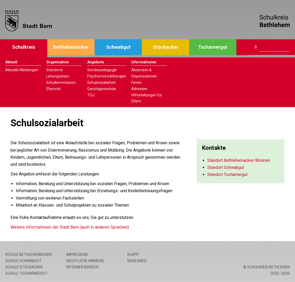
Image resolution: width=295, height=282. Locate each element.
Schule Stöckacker (24, 267)
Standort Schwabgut (225, 167)
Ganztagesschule (101, 89)
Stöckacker (165, 47)
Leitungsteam (57, 76)
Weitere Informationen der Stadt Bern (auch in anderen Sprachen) (70, 227)
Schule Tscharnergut (26, 273)
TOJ (90, 95)
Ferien (136, 82)
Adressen (139, 89)
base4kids (137, 261)
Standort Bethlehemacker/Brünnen (238, 160)
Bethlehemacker (71, 47)
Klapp (133, 254)
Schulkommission (61, 82)
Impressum (76, 254)
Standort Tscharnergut (227, 174)
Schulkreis (23, 47)
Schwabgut (118, 47)
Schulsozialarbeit (101, 82)
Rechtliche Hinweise (85, 261)
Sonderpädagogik (102, 70)
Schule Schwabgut (23, 261)
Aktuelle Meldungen (21, 70)
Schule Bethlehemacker (28, 254)
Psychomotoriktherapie (106, 76)
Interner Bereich (82, 267)
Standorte (54, 70)
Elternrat (53, 89)
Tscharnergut (212, 47)
